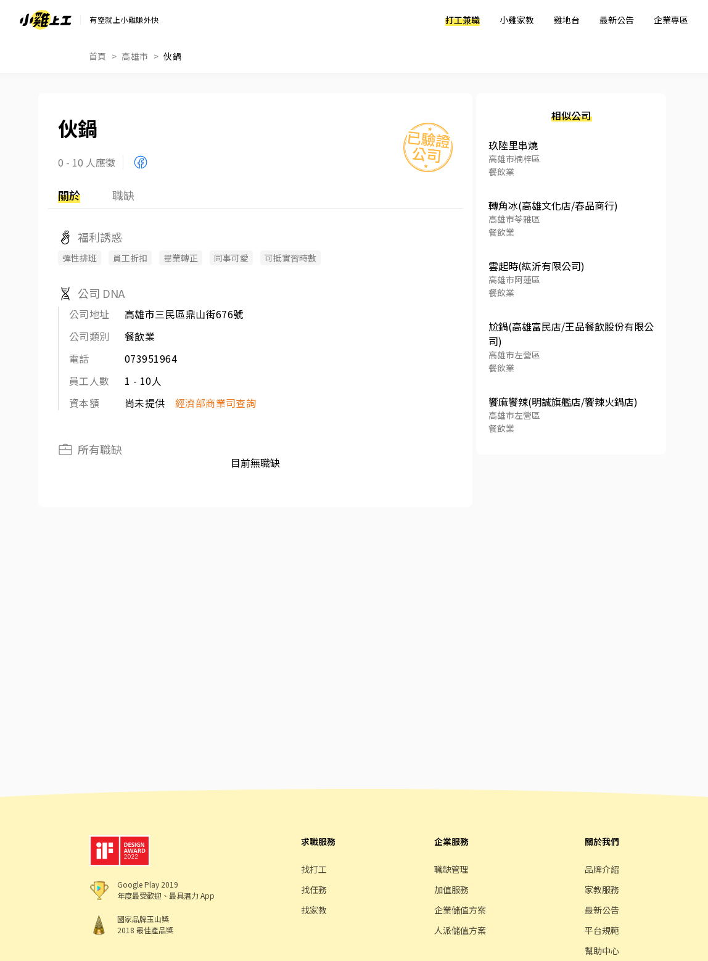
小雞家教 (517, 20)
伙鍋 (172, 56)
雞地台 (567, 20)
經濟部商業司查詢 (216, 402)
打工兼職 (462, 20)
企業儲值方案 (460, 910)
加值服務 (451, 889)
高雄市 (134, 56)
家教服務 (602, 889)
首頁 (98, 56)
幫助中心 (602, 950)
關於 (69, 195)
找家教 (314, 910)
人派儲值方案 (460, 930)
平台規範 (602, 930)
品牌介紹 (602, 869)
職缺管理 (451, 869)
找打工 (314, 869)
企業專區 (671, 20)
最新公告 (616, 20)
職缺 (123, 195)
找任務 (314, 889)
